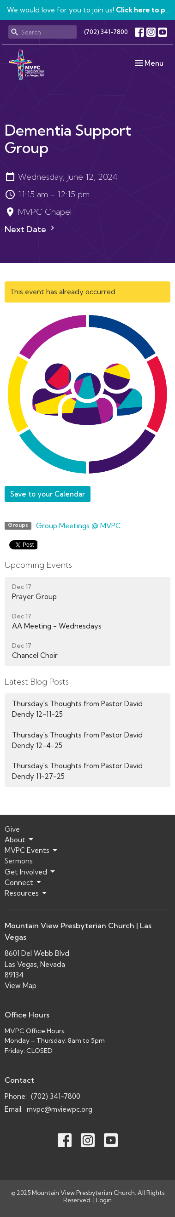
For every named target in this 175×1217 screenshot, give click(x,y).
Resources (26, 893)
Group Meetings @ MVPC (78, 525)
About (20, 839)
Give (12, 829)
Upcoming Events (38, 565)
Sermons (19, 861)
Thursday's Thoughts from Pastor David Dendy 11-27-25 (77, 771)
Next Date (31, 228)
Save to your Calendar (47, 494)
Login (104, 1200)
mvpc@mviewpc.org (59, 1109)
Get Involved (30, 871)
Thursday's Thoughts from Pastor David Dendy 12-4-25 (77, 740)
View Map (20, 985)
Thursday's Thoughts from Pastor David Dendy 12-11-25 (77, 709)
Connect (23, 882)
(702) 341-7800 (106, 31)
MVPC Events (32, 850)
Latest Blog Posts (37, 681)
